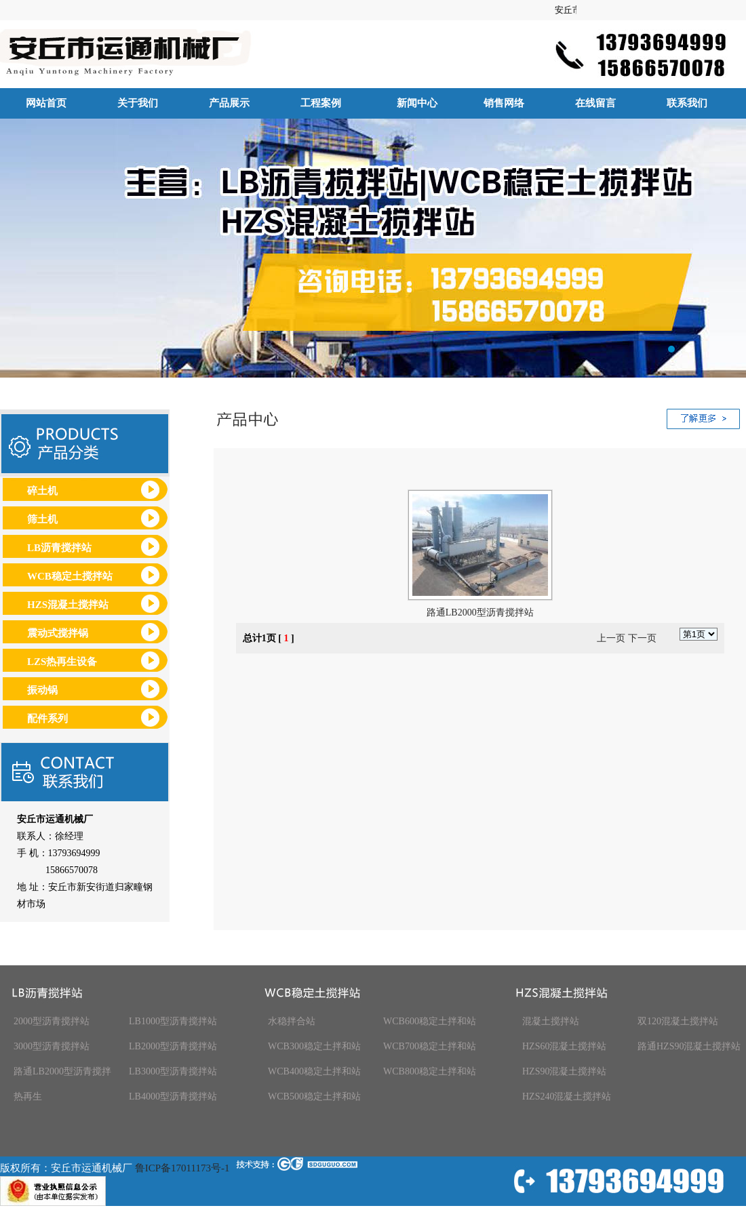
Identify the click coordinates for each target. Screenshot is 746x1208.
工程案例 (320, 103)
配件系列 (47, 718)
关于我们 (137, 103)
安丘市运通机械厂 (373, 248)
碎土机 (42, 490)
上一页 (611, 638)
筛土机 (42, 519)
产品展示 (229, 103)
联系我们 (687, 103)
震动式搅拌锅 (57, 633)
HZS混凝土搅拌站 (68, 604)
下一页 (642, 638)
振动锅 (42, 690)
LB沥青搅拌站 (59, 547)
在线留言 (595, 103)
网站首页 (46, 103)
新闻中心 (412, 103)
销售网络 (504, 103)
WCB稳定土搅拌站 (70, 576)
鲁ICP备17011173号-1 (182, 1168)
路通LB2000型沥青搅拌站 (480, 612)
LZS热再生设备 (62, 661)
